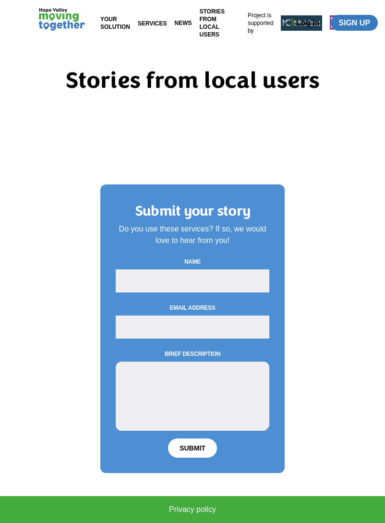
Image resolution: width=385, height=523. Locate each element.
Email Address (193, 307)
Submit (192, 448)
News (183, 23)
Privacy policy (192, 509)
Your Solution (115, 23)
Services (152, 23)
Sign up (354, 23)
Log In (307, 23)
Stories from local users (211, 23)
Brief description (192, 354)
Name (192, 261)
